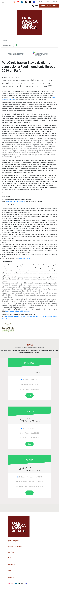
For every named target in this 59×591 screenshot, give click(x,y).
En (33, 5)
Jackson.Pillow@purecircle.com (15, 201)
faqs (48, 2)
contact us (11, 565)
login (9, 570)
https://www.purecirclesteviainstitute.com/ (18, 311)
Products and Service (49, 5)
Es (35, 5)
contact (55, 2)
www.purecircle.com (25, 258)
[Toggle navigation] (2, 2)
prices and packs (13, 540)
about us (41, 2)
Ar (37, 5)
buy (29, 395)
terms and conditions (15, 546)
